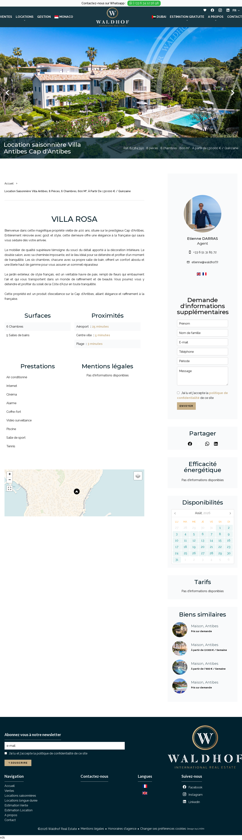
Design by (195, 828)
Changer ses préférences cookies (163, 828)
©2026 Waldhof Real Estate (57, 829)
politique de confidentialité (55, 753)
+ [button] (9, 474)
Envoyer (186, 406)
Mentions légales (92, 828)
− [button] (9, 480)
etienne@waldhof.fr (205, 262)
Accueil (9, 183)
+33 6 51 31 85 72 (205, 252)
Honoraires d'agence (122, 828)
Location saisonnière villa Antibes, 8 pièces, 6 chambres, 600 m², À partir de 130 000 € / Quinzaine (68, 191)
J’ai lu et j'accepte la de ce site (48, 753)
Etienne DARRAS (202, 238)
